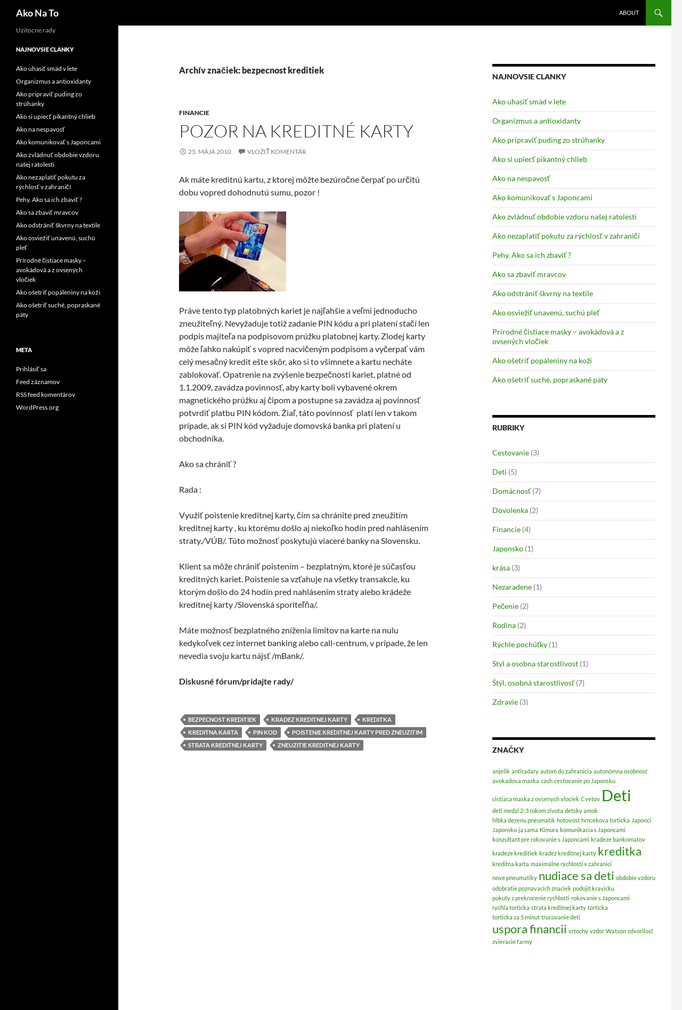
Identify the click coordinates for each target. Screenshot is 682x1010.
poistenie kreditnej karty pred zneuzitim (357, 732)
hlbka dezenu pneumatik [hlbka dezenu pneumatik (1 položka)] (523, 820)
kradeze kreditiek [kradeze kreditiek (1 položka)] (515, 853)
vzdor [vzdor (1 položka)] (597, 930)
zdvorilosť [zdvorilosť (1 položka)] (640, 930)
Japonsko (507, 548)
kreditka (377, 719)
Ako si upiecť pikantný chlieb (539, 159)
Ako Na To (37, 13)
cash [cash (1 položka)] (547, 780)
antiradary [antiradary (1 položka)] (525, 771)
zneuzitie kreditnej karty (319, 745)
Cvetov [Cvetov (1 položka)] (590, 798)
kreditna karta (213, 732)
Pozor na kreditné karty (296, 131)
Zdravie (505, 701)
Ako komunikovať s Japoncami (542, 197)
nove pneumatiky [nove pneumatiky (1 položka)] (514, 877)
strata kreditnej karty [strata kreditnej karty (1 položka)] (558, 907)
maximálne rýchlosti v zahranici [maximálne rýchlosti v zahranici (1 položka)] (571, 863)
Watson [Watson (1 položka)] (616, 930)
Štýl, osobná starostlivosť (533, 682)
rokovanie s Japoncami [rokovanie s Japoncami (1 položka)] (600, 897)
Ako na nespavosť (521, 178)
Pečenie (505, 605)
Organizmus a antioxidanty (536, 120)
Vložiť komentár (276, 152)
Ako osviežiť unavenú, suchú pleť (546, 312)
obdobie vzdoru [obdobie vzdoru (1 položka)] (635, 877)
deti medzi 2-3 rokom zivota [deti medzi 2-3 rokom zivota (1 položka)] (527, 810)
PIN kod (265, 732)
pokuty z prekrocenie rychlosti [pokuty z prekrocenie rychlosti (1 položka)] (531, 897)
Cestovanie (510, 452)
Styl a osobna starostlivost (535, 663)
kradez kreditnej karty (309, 719)
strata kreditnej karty (225, 745)
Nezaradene (512, 586)
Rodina (504, 625)
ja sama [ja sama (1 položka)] (528, 829)
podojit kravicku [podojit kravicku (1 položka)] (593, 888)
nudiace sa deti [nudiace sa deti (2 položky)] (576, 875)
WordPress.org (37, 407)
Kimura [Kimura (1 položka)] (549, 829)
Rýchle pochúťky (519, 644)
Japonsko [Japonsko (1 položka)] (504, 829)
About (629, 12)
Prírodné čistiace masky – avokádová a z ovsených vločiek (51, 269)
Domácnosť (511, 490)
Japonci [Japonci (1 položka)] (641, 820)
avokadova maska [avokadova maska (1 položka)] (515, 780)
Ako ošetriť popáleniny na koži (542, 360)
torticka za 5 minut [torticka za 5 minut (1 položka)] (516, 917)
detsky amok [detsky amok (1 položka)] (581, 810)
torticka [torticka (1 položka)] (598, 907)
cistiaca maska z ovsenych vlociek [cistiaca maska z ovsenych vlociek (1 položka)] (535, 798)
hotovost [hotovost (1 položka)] (568, 820)
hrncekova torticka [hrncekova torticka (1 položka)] (605, 820)
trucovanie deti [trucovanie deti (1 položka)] (560, 917)
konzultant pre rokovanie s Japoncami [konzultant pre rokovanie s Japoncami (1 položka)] (540, 839)
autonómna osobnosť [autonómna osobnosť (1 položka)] (620, 771)
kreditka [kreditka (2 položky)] (620, 851)
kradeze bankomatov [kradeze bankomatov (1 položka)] (618, 839)
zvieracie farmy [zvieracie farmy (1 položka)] (512, 941)
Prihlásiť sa (31, 369)
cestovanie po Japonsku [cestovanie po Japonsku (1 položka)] (584, 780)
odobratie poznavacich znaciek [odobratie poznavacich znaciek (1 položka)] (531, 888)
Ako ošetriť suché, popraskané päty (549, 379)
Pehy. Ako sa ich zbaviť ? (531, 254)
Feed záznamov (38, 382)
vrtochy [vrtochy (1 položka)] (578, 930)
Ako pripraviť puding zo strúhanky (548, 139)
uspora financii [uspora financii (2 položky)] (529, 929)
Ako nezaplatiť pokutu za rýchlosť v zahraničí (566, 235)
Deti (499, 471)
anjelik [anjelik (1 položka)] (501, 771)
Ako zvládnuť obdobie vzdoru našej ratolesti (564, 216)
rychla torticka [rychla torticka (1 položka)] (511, 907)
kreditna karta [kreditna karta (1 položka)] (510, 863)
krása (501, 567)
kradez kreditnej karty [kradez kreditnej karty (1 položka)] (567, 853)
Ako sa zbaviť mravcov (529, 274)
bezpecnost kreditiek (222, 719)
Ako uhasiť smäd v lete (529, 101)
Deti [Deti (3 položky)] (616, 795)
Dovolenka (510, 510)
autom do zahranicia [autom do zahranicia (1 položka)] (566, 771)
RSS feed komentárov (45, 394)
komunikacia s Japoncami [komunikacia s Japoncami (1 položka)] (593, 829)
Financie (194, 113)
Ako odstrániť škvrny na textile (542, 293)
